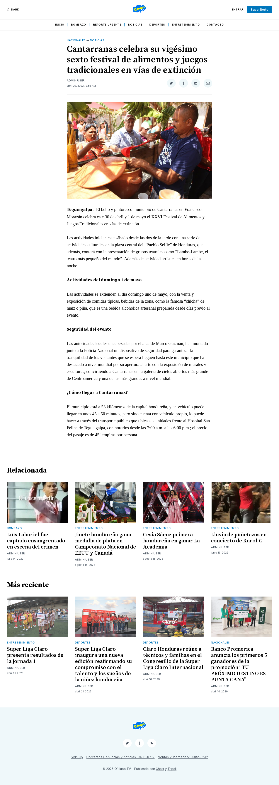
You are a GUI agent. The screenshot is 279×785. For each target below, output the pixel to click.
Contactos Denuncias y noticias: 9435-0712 (120, 757)
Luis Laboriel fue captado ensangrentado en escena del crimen (36, 540)
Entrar (238, 9)
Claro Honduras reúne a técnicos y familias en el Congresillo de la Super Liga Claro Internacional (173, 658)
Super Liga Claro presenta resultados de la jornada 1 (35, 655)
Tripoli (172, 769)
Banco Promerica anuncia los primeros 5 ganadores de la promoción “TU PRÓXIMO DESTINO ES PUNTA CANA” (239, 664)
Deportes (157, 24)
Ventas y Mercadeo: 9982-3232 (183, 757)
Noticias (135, 24)
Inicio (59, 24)
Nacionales (76, 40)
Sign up (77, 757)
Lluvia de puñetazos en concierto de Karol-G (239, 537)
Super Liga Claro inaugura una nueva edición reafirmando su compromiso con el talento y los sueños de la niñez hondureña (103, 664)
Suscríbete (260, 9)
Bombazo (78, 24)
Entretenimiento (186, 24)
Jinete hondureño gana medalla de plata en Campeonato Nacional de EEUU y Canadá (105, 543)
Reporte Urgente (107, 24)
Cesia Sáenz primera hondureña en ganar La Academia (171, 540)
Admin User (76, 80)
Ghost (160, 769)
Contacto (215, 24)
